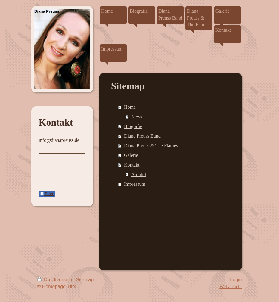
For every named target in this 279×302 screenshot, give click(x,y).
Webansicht (230, 286)
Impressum (134, 184)
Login (236, 279)
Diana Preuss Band (142, 136)
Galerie (131, 155)
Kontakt (132, 164)
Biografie (133, 126)
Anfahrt (138, 174)
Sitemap (85, 279)
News (136, 116)
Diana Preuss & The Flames (151, 145)
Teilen (47, 194)
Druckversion (55, 279)
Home (130, 107)
